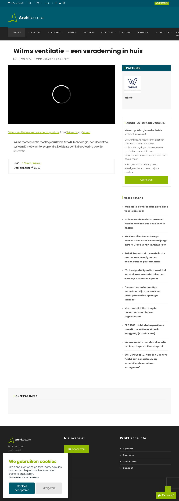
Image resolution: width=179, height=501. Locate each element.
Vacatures (108, 32)
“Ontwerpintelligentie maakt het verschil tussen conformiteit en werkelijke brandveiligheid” (145, 274)
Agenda (128, 448)
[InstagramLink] (64, 3)
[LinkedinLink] (60, 3)
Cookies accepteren (22, 488)
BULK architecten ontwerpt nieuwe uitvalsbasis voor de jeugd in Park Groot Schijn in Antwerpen (145, 240)
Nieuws (17, 32)
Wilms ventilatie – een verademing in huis (33, 132)
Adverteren (161, 3)
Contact (128, 468)
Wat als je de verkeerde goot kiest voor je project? (146, 209)
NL (30, 3)
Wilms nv (72, 132)
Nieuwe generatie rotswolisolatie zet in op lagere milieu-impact (145, 344)
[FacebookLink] (56, 3)
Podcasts (125, 32)
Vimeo (86, 132)
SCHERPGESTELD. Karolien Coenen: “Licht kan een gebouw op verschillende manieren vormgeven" (145, 361)
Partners (89, 32)
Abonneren (146, 179)
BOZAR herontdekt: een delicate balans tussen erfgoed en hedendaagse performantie (144, 257)
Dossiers (72, 32)
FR (38, 3)
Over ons (128, 455)
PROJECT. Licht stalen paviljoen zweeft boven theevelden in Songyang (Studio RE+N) (144, 329)
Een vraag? (166, 495)
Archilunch (163, 32)
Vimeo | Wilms (32, 163)
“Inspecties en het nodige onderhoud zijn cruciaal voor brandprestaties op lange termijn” (142, 293)
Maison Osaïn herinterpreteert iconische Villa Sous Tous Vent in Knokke (144, 223)
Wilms (128, 97)
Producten (55, 32)
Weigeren (49, 488)
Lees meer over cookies (23, 477)
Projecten (35, 32)
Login (47, 3)
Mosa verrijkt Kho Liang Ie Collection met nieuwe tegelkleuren (140, 312)
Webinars (142, 32)
